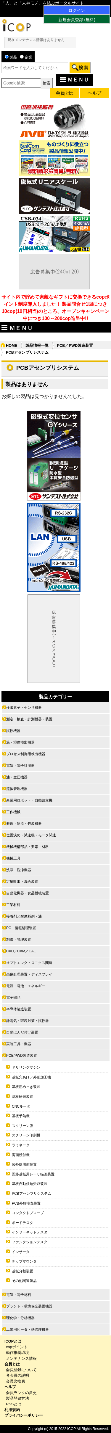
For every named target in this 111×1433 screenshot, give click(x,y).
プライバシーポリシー (23, 1415)
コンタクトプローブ (28, 1213)
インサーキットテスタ (29, 1232)
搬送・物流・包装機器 (24, 823)
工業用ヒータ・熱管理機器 (27, 1329)
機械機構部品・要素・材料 (27, 847)
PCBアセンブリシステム (31, 1193)
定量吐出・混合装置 (22, 881)
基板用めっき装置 (26, 1087)
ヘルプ (10, 1387)
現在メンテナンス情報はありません (36, 40)
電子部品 (13, 997)
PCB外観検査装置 (26, 1203)
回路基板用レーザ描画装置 (33, 1174)
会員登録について (21, 1370)
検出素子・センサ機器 (24, 707)
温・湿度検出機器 (20, 742)
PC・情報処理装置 (21, 928)
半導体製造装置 (18, 1009)
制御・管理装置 (18, 939)
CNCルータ (21, 1106)
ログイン (76, 10)
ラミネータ (21, 1145)
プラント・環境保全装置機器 (29, 1306)
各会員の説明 (17, 1375)
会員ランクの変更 (21, 1392)
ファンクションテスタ (29, 1242)
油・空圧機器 (17, 777)
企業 (26, 57)
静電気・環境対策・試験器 (27, 1021)
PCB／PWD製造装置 (75, 345)
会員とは (12, 1364)
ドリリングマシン (26, 1067)
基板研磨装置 (22, 1097)
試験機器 (13, 731)
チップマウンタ (24, 1261)
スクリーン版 (22, 1126)
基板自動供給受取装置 (29, 1184)
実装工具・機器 (18, 1044)
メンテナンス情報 (21, 1358)
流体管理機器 (17, 789)
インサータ (21, 1252)
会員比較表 (15, 1381)
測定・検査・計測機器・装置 (29, 719)
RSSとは (13, 1404)
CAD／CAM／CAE (21, 951)
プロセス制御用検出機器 (25, 754)
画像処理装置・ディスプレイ (29, 974)
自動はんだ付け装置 (22, 1032)
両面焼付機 (21, 1155)
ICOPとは (12, 1341)
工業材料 (13, 905)
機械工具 (13, 858)
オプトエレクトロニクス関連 (29, 963)
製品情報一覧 (37, 345)
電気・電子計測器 (20, 765)
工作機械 (13, 812)
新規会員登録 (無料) (76, 19)
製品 (11, 57)
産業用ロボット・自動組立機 (29, 800)
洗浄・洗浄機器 (18, 870)
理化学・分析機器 (20, 1318)
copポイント (17, 1347)
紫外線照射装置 (24, 1164)
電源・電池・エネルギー (25, 986)
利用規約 (12, 1409)
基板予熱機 (21, 1116)
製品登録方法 (17, 1398)
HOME (11, 345)
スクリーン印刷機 (26, 1135)
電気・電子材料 (18, 1295)
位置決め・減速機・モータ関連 (31, 835)
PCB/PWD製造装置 (21, 1055)
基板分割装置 (22, 1271)
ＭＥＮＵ (73, 79)
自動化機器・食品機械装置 (27, 893)
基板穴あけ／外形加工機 (31, 1077)
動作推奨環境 (17, 1352)
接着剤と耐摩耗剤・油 (24, 916)
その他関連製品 (24, 1281)
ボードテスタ (22, 1223)
